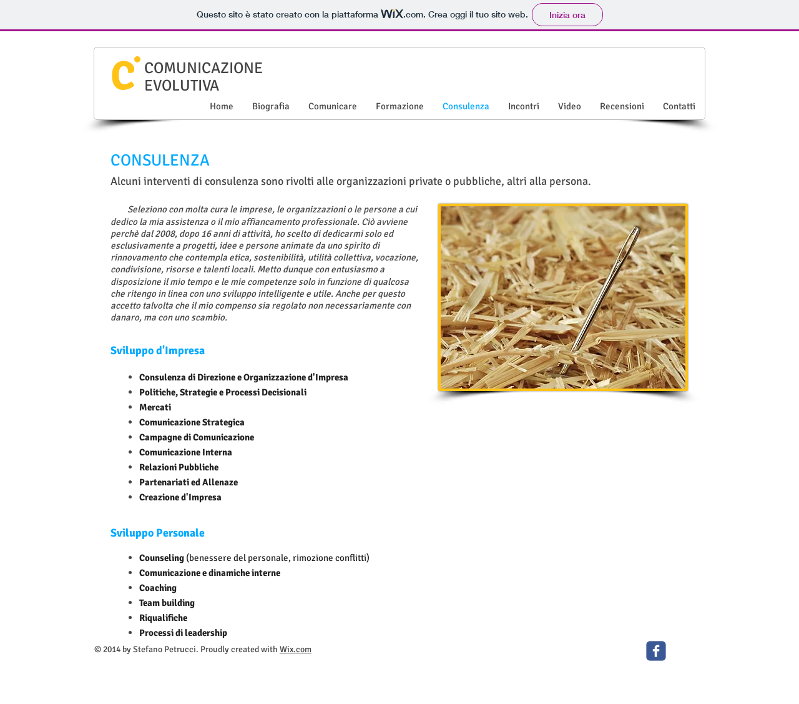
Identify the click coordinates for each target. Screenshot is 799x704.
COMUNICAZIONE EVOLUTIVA (203, 76)
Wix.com (295, 649)
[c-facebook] (656, 651)
